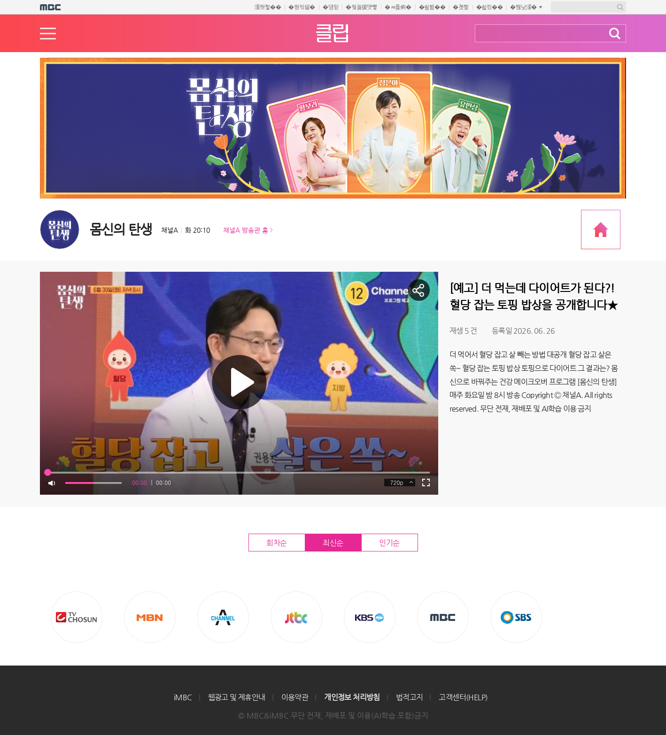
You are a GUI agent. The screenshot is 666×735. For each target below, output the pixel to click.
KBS (369, 617)
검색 (614, 33)
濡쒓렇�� (268, 7)
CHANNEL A (223, 617)
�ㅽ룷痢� (398, 7)
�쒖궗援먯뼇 (361, 7)
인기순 (389, 542)
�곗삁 (460, 7)
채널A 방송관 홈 (245, 230)
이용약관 (295, 697)
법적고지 (409, 697)
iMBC (183, 697)
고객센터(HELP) (463, 697)
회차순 (276, 542)
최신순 (333, 542)
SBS (516, 617)
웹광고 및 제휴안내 (236, 697)
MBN (150, 617)
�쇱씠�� (489, 7)
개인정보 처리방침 (352, 697)
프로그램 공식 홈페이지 (600, 229)
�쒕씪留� (301, 7)
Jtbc (296, 617)
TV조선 (76, 617)
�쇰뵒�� (432, 7)
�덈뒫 (330, 7)
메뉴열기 (48, 33)
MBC (443, 617)
